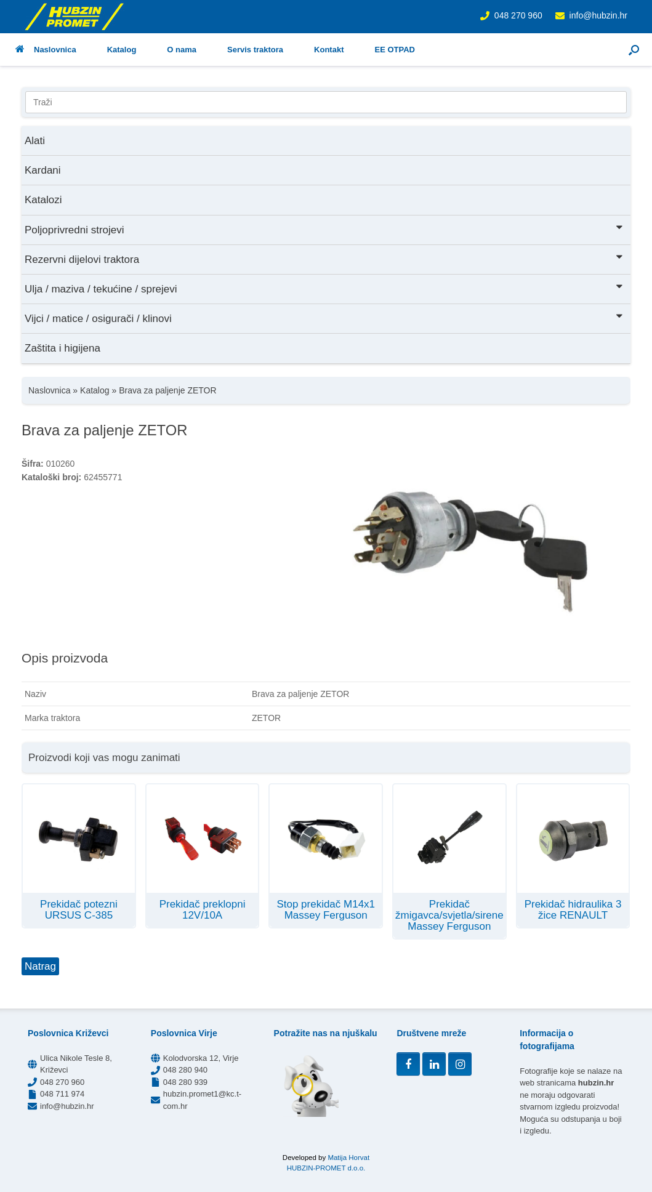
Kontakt (329, 49)
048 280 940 (185, 1069)
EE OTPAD (394, 49)
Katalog (122, 49)
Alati (35, 141)
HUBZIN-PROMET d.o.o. (326, 1168)
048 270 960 (518, 15)
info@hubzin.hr (598, 15)
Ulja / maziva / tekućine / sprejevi (324, 288)
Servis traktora (255, 49)
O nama (181, 49)
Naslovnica (45, 49)
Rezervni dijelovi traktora (324, 258)
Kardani (43, 170)
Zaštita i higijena (62, 348)
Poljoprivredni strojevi (324, 229)
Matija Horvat (348, 1157)
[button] (634, 49)
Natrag (40, 966)
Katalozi (43, 200)
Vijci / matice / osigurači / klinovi (324, 317)
